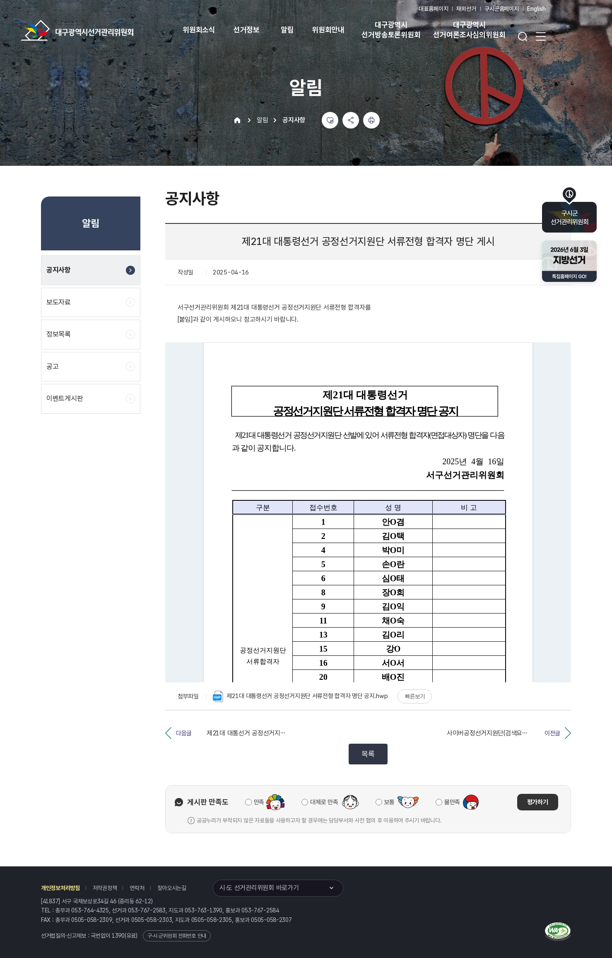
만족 (259, 802)
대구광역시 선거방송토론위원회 (390, 29)
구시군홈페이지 (501, 8)
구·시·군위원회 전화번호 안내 (176, 936)
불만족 (452, 802)
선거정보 (247, 29)
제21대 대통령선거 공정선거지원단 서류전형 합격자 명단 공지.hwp (300, 696)
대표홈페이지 (433, 8)
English (536, 8)
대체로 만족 (324, 802)
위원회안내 (328, 29)
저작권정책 (105, 888)
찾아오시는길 (171, 888)
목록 (367, 753)
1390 (118, 935)
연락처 (137, 888)
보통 (389, 802)
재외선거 (466, 8)
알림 (287, 29)
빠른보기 (414, 696)
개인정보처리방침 (60, 888)
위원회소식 (199, 29)
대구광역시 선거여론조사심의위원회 (469, 29)
